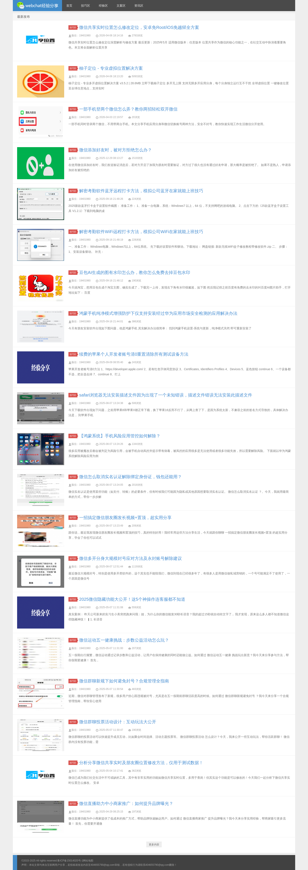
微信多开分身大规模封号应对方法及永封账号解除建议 (130, 558)
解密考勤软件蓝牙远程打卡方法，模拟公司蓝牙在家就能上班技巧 (141, 190)
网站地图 (88, 860)
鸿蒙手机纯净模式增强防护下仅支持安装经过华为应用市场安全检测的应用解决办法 (158, 313)
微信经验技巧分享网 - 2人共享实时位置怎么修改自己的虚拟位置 (37, 5)
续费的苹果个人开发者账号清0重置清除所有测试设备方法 (133, 354)
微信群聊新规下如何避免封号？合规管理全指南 (124, 681)
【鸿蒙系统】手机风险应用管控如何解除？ (119, 436)
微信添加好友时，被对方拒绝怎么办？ (115, 150)
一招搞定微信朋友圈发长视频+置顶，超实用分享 (125, 517)
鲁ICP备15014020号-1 (70, 860)
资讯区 (138, 5)
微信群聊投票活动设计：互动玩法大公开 (117, 721)
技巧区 (85, 5)
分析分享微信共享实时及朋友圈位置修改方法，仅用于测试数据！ (141, 762)
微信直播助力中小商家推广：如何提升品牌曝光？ (126, 803)
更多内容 (154, 844)
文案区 (121, 5)
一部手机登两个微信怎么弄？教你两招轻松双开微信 (128, 109)
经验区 (103, 5)
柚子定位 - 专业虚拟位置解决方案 (111, 68)
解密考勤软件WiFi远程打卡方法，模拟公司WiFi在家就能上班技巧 (141, 231)
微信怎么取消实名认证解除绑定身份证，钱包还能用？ (130, 476)
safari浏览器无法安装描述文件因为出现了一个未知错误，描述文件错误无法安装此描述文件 (165, 395)
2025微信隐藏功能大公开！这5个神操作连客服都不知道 (132, 599)
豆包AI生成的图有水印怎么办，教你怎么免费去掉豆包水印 (134, 272)
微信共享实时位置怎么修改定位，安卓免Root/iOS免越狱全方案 (139, 27)
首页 (69, 5)
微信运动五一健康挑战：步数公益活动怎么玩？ (124, 640)
